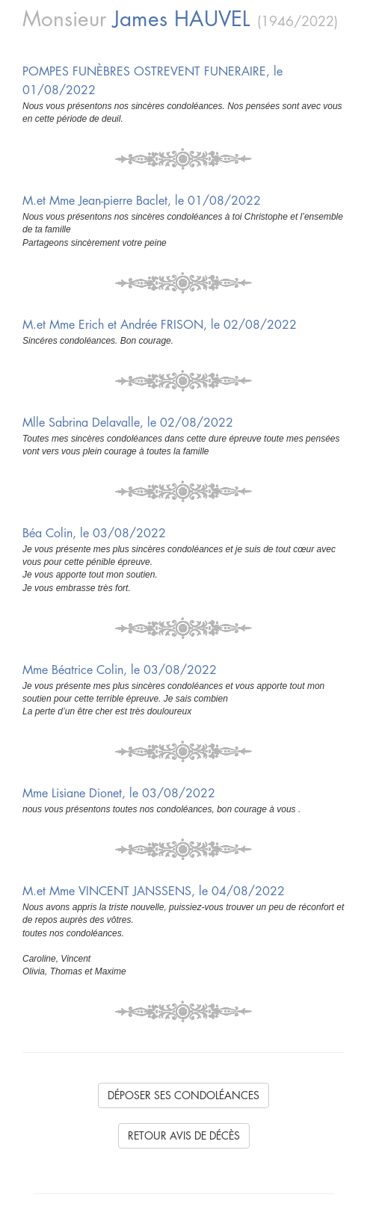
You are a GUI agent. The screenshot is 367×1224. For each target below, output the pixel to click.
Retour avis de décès (184, 1136)
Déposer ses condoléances (183, 1095)
